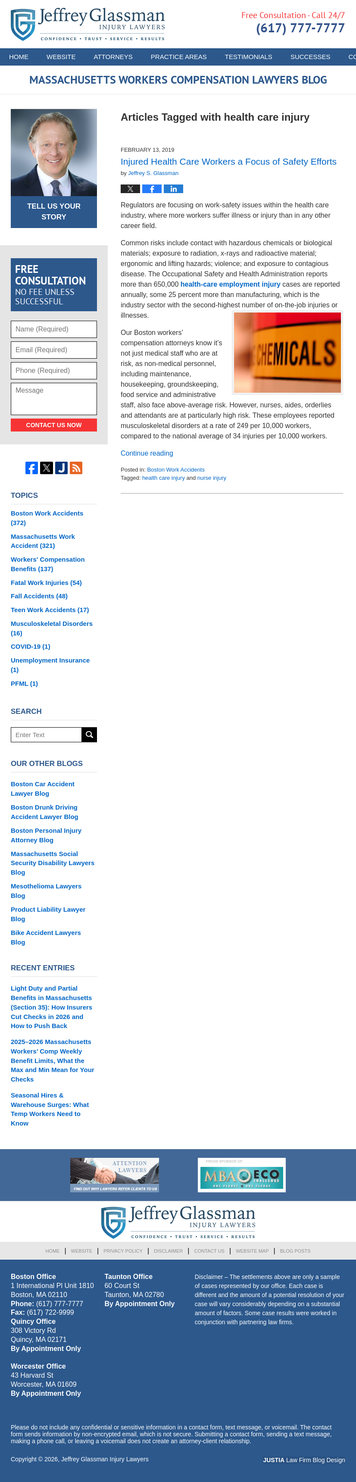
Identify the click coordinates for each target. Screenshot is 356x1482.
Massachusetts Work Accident (43, 541)
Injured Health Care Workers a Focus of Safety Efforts (229, 161)
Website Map (252, 1251)
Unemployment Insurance (50, 665)
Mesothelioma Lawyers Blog (46, 890)
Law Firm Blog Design (304, 1460)
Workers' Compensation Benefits (48, 564)
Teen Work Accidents (50, 609)
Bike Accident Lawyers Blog (46, 937)
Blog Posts (295, 1251)
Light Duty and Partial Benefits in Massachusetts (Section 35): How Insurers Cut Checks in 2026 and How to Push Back (51, 1007)
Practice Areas (179, 56)
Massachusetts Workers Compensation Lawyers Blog (88, 24)
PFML (24, 683)
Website (61, 56)
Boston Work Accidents (175, 469)
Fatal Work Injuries (46, 582)
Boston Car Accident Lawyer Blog (43, 788)
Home (18, 56)
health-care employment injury (231, 284)
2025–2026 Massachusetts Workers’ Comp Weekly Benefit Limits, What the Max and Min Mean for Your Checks (52, 1060)
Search (89, 734)
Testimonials (248, 56)
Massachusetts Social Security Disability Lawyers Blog (52, 863)
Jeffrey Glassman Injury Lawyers (105, 1459)
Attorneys (113, 56)
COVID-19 (30, 646)
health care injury (163, 478)
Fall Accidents (39, 596)
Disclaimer (168, 1251)
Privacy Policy (123, 1251)
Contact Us (209, 1251)
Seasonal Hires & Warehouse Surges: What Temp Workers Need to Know (50, 1109)
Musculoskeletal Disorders (52, 628)
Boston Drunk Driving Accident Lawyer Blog (44, 812)
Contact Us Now (54, 425)
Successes (310, 56)
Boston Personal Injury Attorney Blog (46, 835)
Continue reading (147, 453)
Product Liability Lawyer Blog (48, 914)
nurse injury (211, 478)
